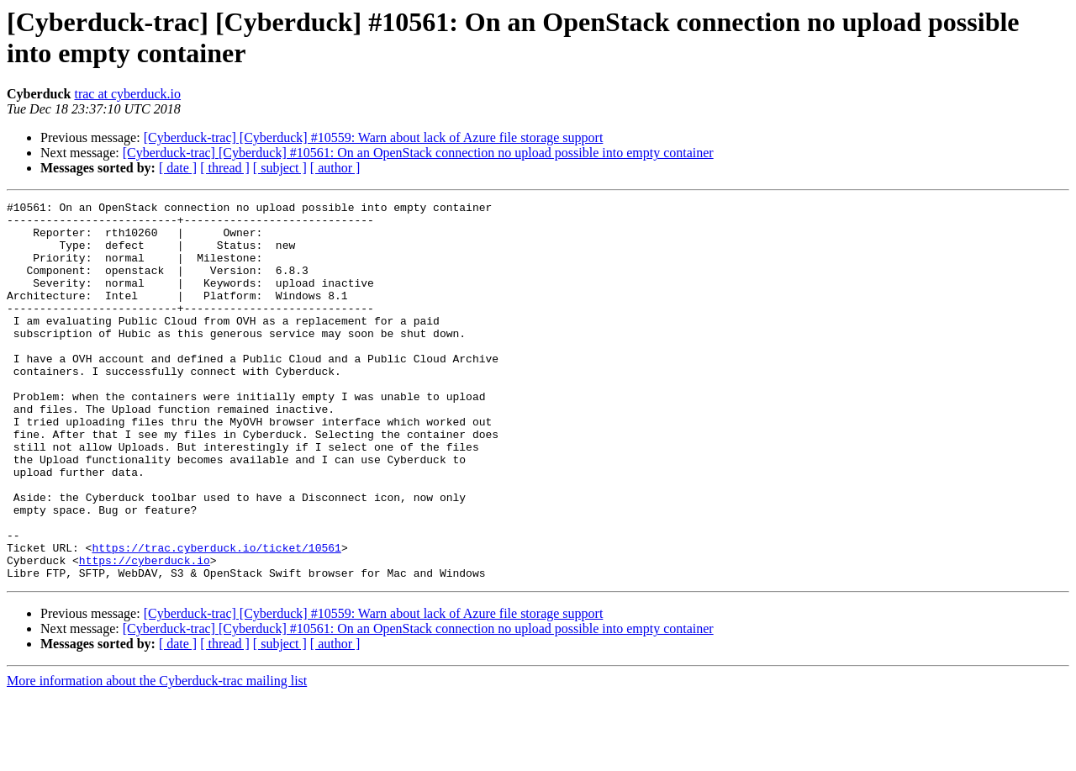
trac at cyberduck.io (127, 94)
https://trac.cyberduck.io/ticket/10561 (216, 618)
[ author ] (335, 168)
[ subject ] (280, 168)
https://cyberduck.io (144, 633)
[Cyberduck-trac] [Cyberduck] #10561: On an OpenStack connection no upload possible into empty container (418, 152)
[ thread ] (225, 168)
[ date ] (178, 168)
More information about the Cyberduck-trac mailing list (157, 756)
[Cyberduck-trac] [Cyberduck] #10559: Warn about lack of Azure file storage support (374, 137)
